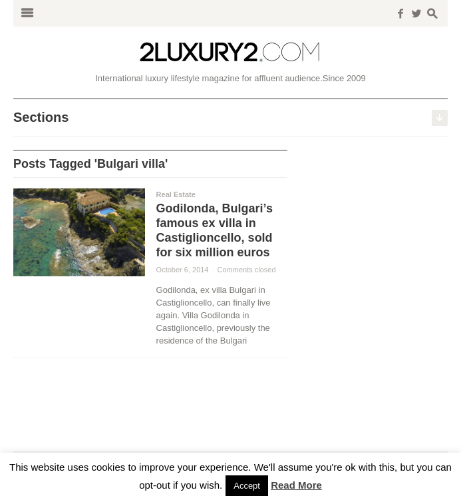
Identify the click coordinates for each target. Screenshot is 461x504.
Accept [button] (246, 486)
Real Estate (176, 194)
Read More (296, 485)
